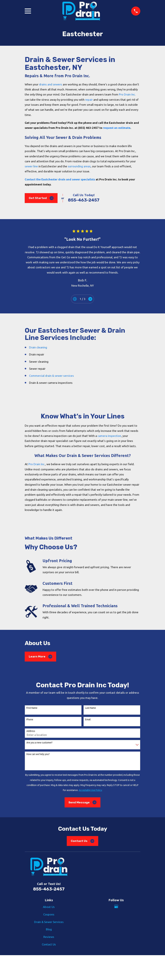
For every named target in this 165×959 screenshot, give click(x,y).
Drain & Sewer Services (49, 921)
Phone (29, 719)
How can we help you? (38, 754)
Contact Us (82, 841)
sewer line (31, 166)
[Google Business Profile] (116, 906)
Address (30, 731)
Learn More (40, 656)
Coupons (48, 914)
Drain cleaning (38, 347)
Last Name (90, 708)
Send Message (82, 802)
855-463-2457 (83, 200)
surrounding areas (79, 166)
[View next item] (90, 299)
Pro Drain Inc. (127, 94)
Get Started (41, 198)
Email (88, 719)
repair (89, 99)
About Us (49, 906)
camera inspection (109, 435)
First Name (31, 708)
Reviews (48, 936)
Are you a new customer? (39, 742)
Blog (49, 929)
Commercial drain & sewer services (51, 375)
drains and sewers (50, 84)
